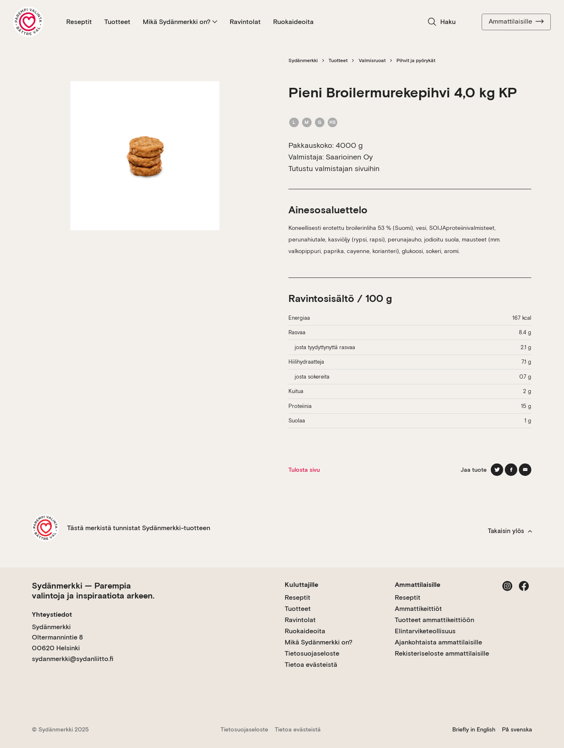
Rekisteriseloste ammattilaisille (442, 653)
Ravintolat (245, 22)
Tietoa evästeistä (311, 664)
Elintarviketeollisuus (425, 631)
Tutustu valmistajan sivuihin (333, 168)
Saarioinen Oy (349, 156)
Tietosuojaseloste (312, 653)
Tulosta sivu (304, 469)
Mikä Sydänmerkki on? (180, 22)
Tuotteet (117, 22)
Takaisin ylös (510, 531)
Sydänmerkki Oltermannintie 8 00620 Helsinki (57, 637)
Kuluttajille (301, 585)
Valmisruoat (372, 60)
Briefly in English (473, 729)
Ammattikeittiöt (418, 609)
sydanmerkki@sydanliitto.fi (72, 659)
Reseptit (79, 22)
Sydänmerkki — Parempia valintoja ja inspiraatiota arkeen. (93, 591)
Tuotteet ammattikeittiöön (434, 620)
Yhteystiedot (52, 614)
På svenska (517, 729)
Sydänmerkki (303, 60)
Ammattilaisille (516, 22)
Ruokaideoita (293, 22)
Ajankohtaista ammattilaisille (438, 642)
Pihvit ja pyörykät (415, 60)
